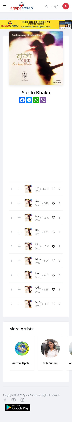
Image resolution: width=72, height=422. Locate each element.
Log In (55, 6)
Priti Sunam (50, 363)
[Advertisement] (36, 141)
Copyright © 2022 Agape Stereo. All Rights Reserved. (31, 395)
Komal (39, 230)
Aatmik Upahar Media (21, 363)
